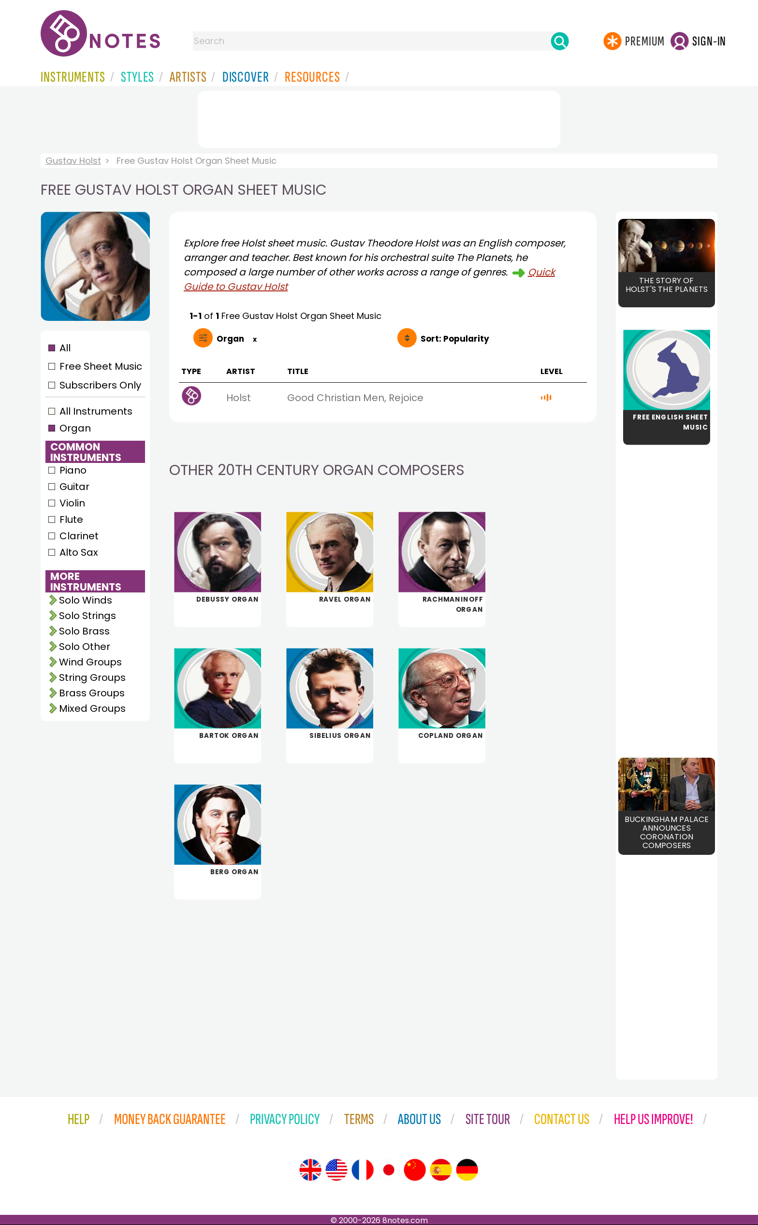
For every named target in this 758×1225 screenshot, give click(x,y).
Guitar (74, 486)
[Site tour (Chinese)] (415, 1170)
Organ (75, 428)
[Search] (560, 41)
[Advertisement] (379, 117)
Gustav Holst (73, 161)
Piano (73, 470)
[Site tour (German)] (467, 1170)
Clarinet (79, 536)
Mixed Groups (92, 708)
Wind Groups (90, 662)
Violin (72, 503)
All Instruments (95, 411)
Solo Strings (87, 615)
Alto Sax (78, 552)
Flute (71, 519)
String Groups (92, 677)
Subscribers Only (100, 385)
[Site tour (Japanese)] (389, 1170)
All (65, 348)
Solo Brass (84, 631)
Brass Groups (92, 693)
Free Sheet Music (100, 366)
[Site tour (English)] (310, 1170)
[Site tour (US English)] (336, 1170)
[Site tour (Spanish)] (441, 1170)
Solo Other (84, 646)
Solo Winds (85, 600)
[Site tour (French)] (362, 1170)
